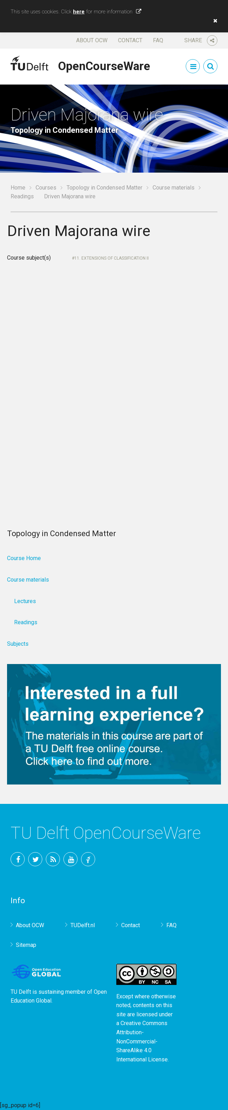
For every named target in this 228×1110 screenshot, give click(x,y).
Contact (130, 40)
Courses (46, 187)
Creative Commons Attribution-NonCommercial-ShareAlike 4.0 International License (142, 1041)
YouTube (70, 859)
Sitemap (26, 945)
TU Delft (88, 859)
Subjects (18, 643)
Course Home (24, 558)
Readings (22, 196)
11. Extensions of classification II (111, 258)
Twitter (35, 859)
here (79, 11)
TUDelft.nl (82, 925)
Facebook (18, 859)
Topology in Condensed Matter (104, 187)
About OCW (91, 40)
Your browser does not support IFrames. (114, 382)
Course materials (174, 187)
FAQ (158, 40)
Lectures (25, 601)
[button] (213, 20)
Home (18, 187)
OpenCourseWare (104, 64)
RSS (53, 859)
